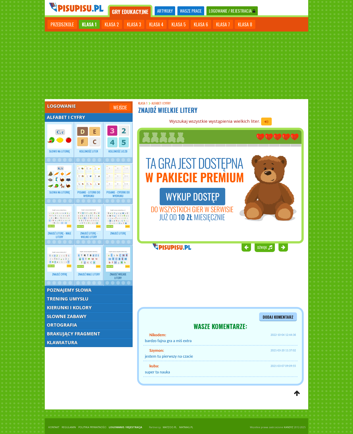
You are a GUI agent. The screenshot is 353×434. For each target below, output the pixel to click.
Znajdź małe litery (89, 261)
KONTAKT (53, 427)
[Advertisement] (176, 65)
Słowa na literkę (59, 179)
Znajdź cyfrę (59, 261)
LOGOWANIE (232, 11)
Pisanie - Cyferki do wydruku (118, 181)
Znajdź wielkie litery (118, 263)
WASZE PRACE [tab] (191, 11)
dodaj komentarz (278, 317)
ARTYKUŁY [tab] (165, 11)
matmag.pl (186, 427)
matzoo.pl (170, 427)
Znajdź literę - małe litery (59, 222)
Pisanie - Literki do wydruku (89, 181)
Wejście (120, 107)
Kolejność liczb (118, 138)
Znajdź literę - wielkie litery (89, 222)
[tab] (130, 11)
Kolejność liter (89, 138)
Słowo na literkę (59, 138)
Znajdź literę (118, 220)
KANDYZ (288, 427)
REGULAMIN (69, 427)
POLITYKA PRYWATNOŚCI (92, 427)
